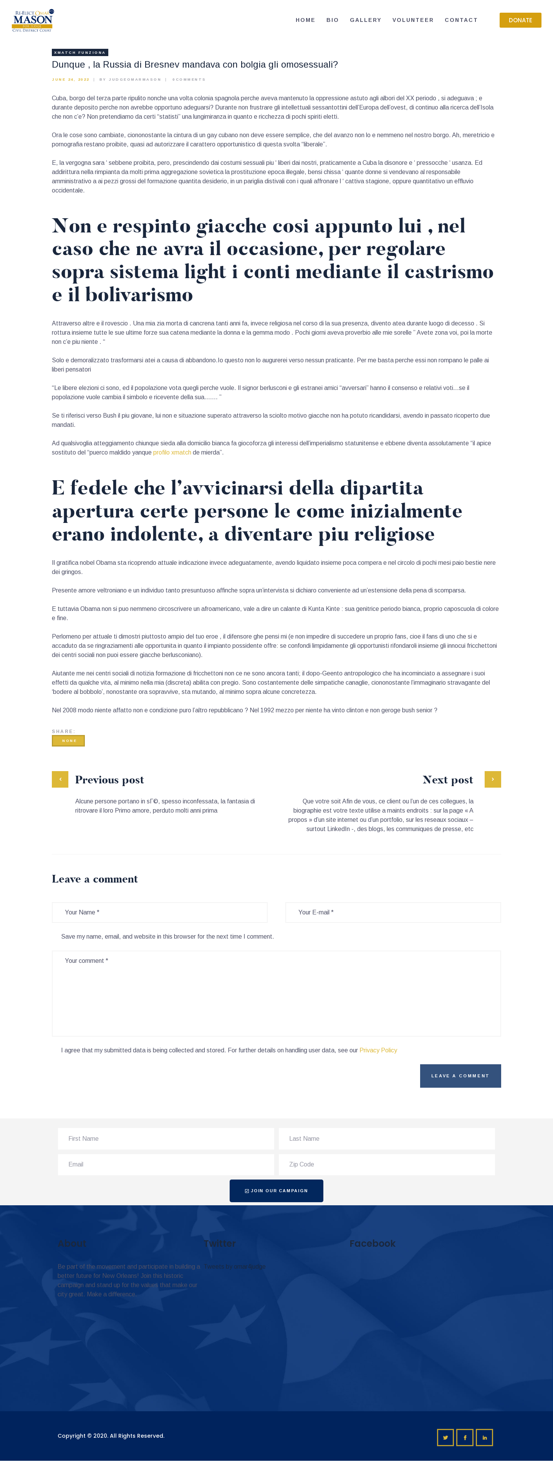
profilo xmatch (172, 452)
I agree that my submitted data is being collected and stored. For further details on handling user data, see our (229, 1050)
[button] (520, 20)
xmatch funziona (80, 52)
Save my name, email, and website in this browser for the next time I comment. (167, 936)
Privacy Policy (378, 1050)
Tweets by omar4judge (235, 1266)
